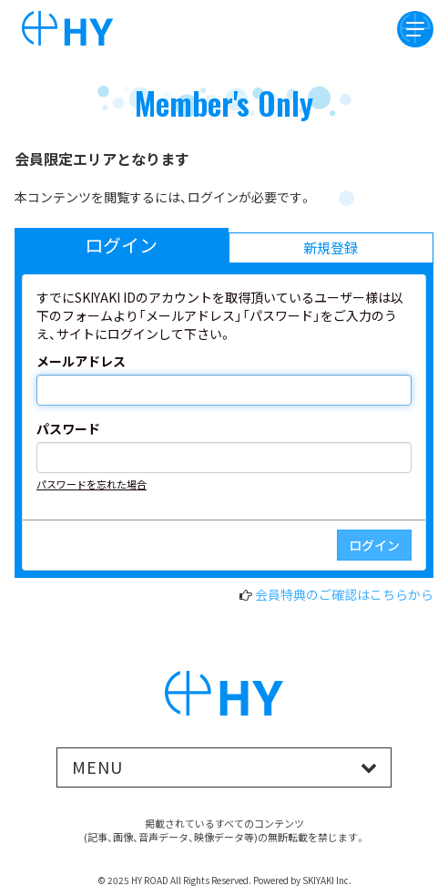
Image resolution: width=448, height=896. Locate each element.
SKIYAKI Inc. (326, 880)
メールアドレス (81, 361)
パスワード (68, 428)
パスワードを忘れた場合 (91, 484)
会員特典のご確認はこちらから (344, 594)
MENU (97, 766)
